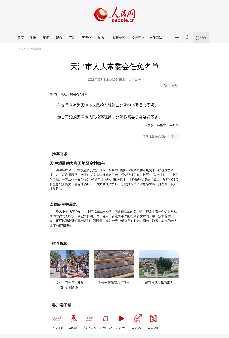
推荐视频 (59, 243)
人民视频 (121, 320)
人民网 (22, 48)
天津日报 (134, 79)
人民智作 (153, 320)
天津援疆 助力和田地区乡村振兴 (77, 163)
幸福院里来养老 (63, 204)
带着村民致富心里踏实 (114, 282)
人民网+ (73, 320)
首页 (20, 37)
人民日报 (57, 320)
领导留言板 (105, 320)
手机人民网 (89, 320)
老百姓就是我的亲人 (159, 282)
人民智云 (137, 320)
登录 (203, 37)
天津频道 (35, 48)
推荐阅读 (59, 154)
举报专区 (119, 37)
